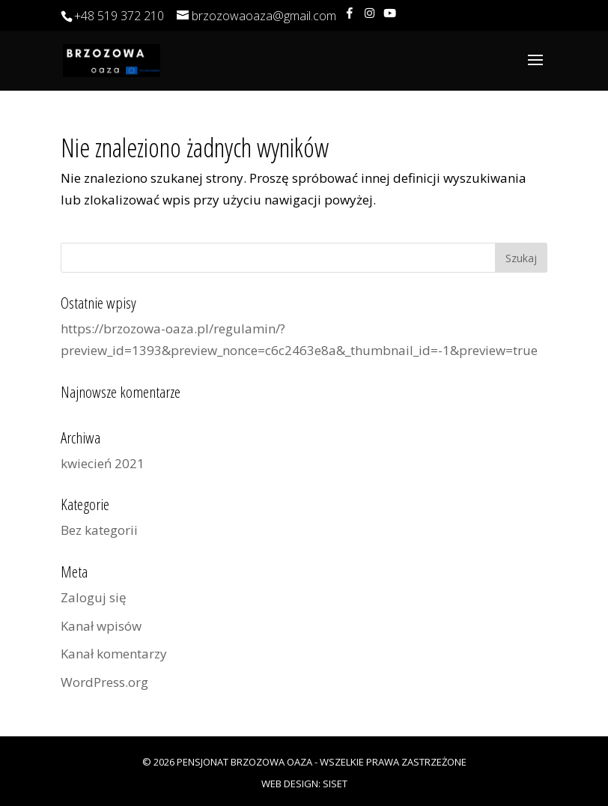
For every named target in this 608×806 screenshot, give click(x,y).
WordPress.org (104, 682)
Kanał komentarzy (114, 653)
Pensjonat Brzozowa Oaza (244, 762)
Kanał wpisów (101, 625)
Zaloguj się (94, 597)
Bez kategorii (99, 530)
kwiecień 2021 (103, 463)
